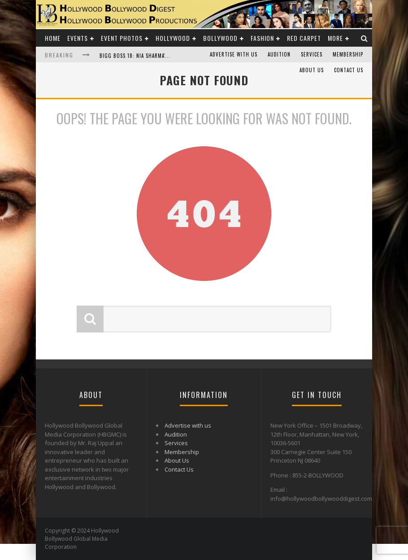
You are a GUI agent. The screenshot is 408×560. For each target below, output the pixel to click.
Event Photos (122, 38)
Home (53, 38)
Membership (348, 54)
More (335, 38)
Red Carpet (304, 38)
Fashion (262, 38)
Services (311, 54)
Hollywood (173, 38)
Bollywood (220, 38)
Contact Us (348, 70)
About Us (311, 70)
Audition (279, 54)
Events (77, 38)
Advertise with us (233, 54)
